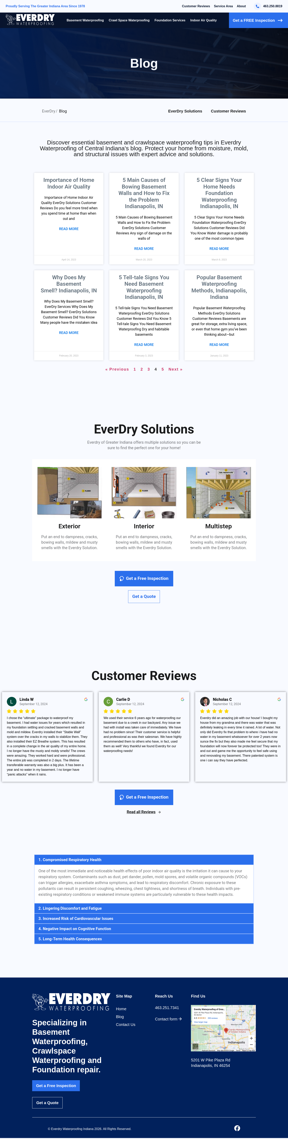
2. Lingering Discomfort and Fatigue (70, 909)
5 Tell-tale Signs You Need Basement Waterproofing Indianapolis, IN (144, 287)
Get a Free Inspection (56, 1087)
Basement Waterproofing (85, 20)
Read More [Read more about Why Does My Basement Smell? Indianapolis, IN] (68, 333)
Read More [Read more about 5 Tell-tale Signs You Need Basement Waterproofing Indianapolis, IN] (144, 345)
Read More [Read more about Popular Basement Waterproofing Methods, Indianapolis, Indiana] (219, 345)
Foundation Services (170, 20)
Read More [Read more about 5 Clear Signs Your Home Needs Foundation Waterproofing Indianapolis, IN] (219, 249)
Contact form (168, 1020)
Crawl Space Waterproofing (129, 20)
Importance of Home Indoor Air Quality (68, 183)
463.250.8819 (268, 6)
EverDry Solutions (185, 111)
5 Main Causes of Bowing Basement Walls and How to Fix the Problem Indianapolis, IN (144, 193)
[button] (144, 860)
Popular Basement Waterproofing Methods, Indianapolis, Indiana (219, 287)
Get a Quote (47, 1104)
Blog (120, 1017)
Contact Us (125, 1025)
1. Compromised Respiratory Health (69, 860)
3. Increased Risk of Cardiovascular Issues (75, 919)
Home (121, 1010)
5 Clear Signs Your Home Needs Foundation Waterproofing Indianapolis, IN (219, 193)
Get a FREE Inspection (258, 20)
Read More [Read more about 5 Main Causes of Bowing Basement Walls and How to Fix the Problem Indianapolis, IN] (144, 249)
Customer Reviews (196, 6)
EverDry (48, 111)
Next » (176, 369)
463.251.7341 (167, 1008)
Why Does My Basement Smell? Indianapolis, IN (69, 284)
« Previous (117, 369)
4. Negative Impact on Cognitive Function (74, 929)
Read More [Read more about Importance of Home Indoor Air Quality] (68, 229)
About (241, 6)
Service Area (223, 6)
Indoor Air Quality (203, 20)
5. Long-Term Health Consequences (70, 939)
